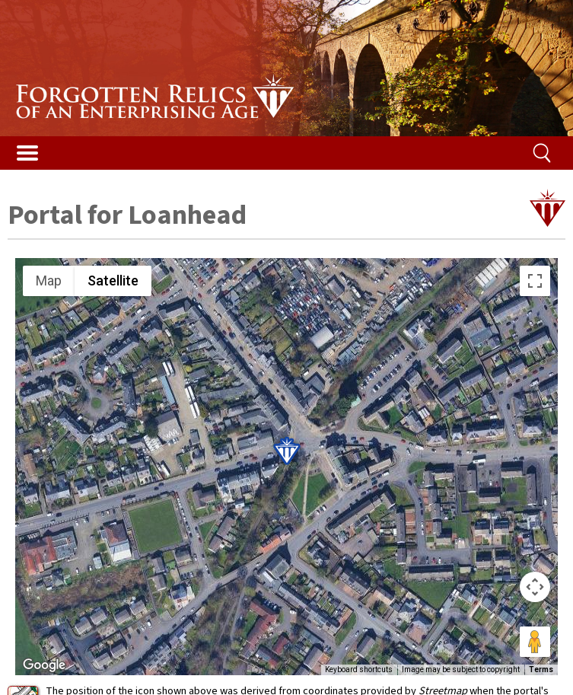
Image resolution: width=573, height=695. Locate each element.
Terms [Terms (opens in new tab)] (541, 669)
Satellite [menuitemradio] (113, 281)
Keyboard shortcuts (359, 669)
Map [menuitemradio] (49, 281)
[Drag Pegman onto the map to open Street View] (535, 641)
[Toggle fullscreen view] (535, 281)
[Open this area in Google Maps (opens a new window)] (44, 665)
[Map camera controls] (535, 587)
